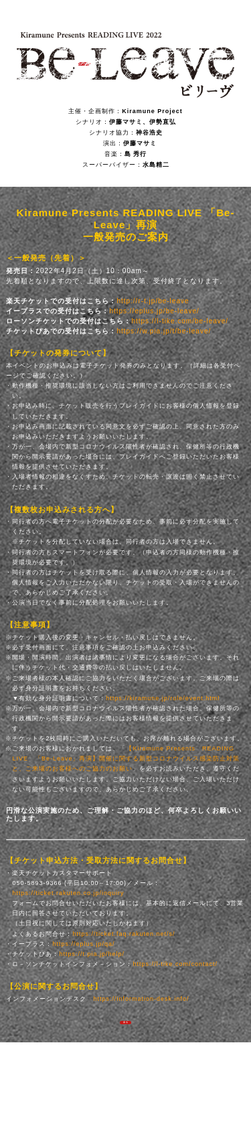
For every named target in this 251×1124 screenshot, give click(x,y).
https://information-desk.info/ (141, 998)
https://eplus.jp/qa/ (83, 944)
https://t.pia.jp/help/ (91, 954)
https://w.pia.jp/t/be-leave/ (163, 331)
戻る (125, 1028)
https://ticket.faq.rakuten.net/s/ (123, 934)
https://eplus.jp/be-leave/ (154, 311)
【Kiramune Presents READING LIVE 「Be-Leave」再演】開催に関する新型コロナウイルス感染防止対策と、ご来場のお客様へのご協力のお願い (126, 758)
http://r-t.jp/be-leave (152, 301)
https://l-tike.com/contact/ (175, 964)
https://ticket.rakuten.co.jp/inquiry (68, 893)
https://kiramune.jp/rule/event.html (163, 698)
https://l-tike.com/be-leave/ (179, 321)
